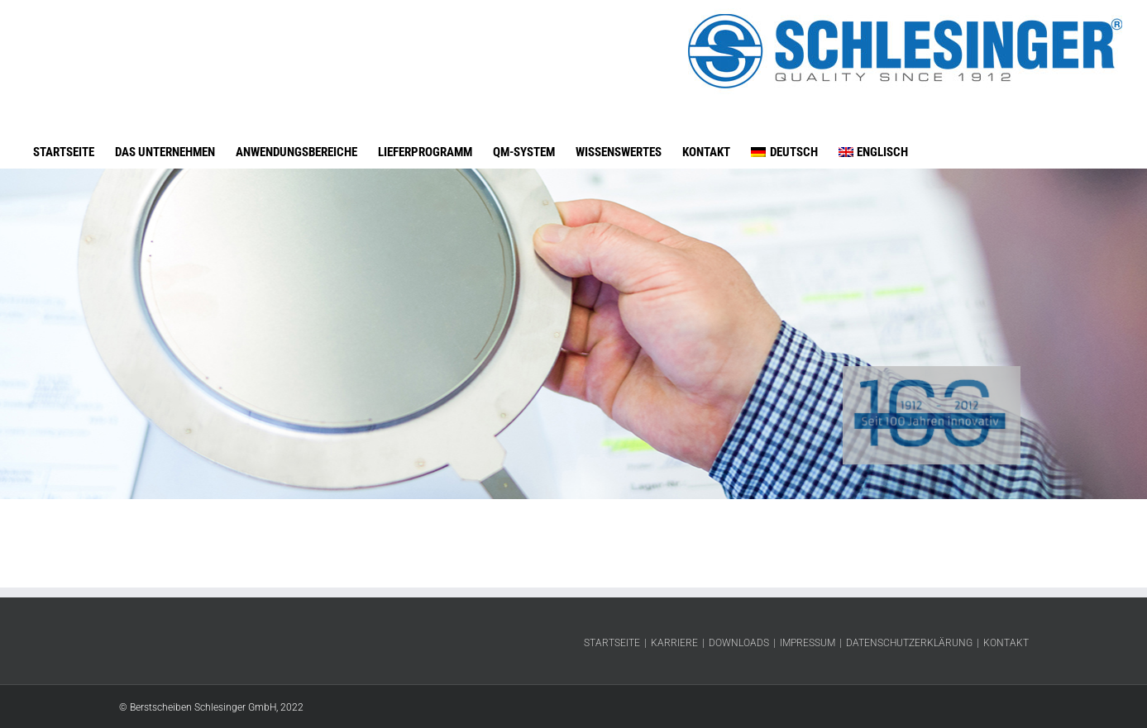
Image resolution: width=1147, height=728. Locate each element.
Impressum (807, 643)
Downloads (739, 643)
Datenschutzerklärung (909, 643)
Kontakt (1006, 643)
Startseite (612, 643)
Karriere (674, 643)
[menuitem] (784, 135)
